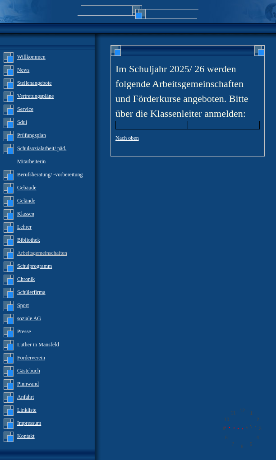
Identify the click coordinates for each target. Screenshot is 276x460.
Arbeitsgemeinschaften (42, 253)
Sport (23, 305)
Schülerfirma (31, 292)
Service (25, 109)
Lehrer (24, 227)
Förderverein (31, 357)
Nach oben (127, 138)
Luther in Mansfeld (38, 344)
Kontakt (26, 436)
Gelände (26, 201)
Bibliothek (28, 240)
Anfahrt (25, 397)
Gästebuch (28, 371)
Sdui (22, 122)
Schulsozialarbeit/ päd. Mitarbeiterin (41, 155)
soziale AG (29, 318)
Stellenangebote (34, 83)
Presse (24, 331)
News (23, 70)
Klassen (25, 214)
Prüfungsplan (31, 135)
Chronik (26, 279)
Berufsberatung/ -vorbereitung (50, 174)
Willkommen (31, 57)
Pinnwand (28, 384)
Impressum (29, 423)
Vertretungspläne (35, 96)
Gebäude (27, 187)
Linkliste (27, 410)
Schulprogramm (34, 266)
